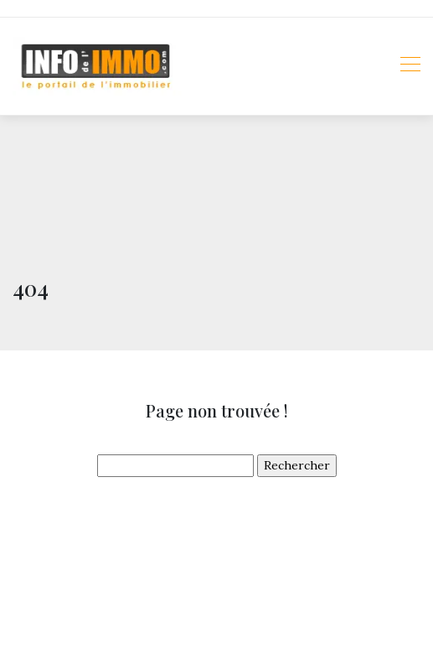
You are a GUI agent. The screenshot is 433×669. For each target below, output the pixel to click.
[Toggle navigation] (409, 66)
